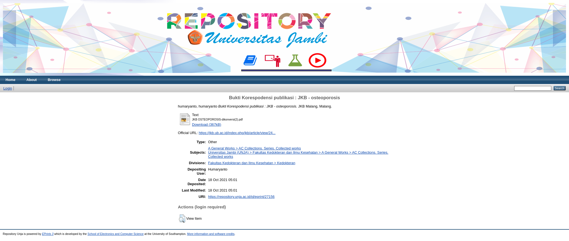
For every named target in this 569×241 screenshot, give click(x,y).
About (32, 80)
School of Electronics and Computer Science (115, 233)
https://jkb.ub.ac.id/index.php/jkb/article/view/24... (237, 133)
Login (7, 88)
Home (11, 80)
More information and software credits (211, 233)
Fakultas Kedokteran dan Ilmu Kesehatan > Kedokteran (251, 163)
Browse (54, 80)
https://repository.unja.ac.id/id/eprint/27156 (241, 197)
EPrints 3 (48, 233)
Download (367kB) (206, 124)
